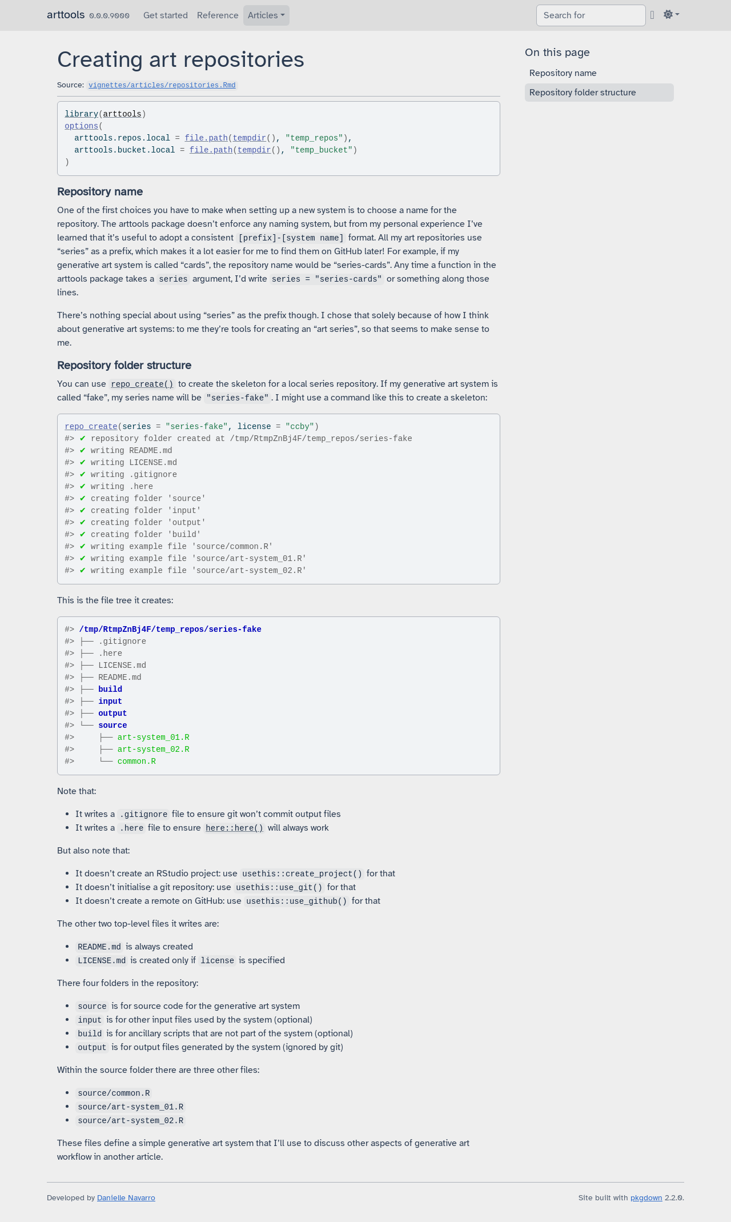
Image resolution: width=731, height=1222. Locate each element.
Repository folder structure (582, 92)
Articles (263, 15)
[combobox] (591, 15)
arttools (66, 14)
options (81, 126)
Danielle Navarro (126, 1198)
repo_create (91, 426)
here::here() (234, 828)
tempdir (249, 138)
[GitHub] (652, 15)
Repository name (563, 73)
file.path (206, 138)
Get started (165, 15)
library (81, 114)
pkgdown (646, 1198)
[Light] (671, 15)
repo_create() (142, 384)
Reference (218, 15)
